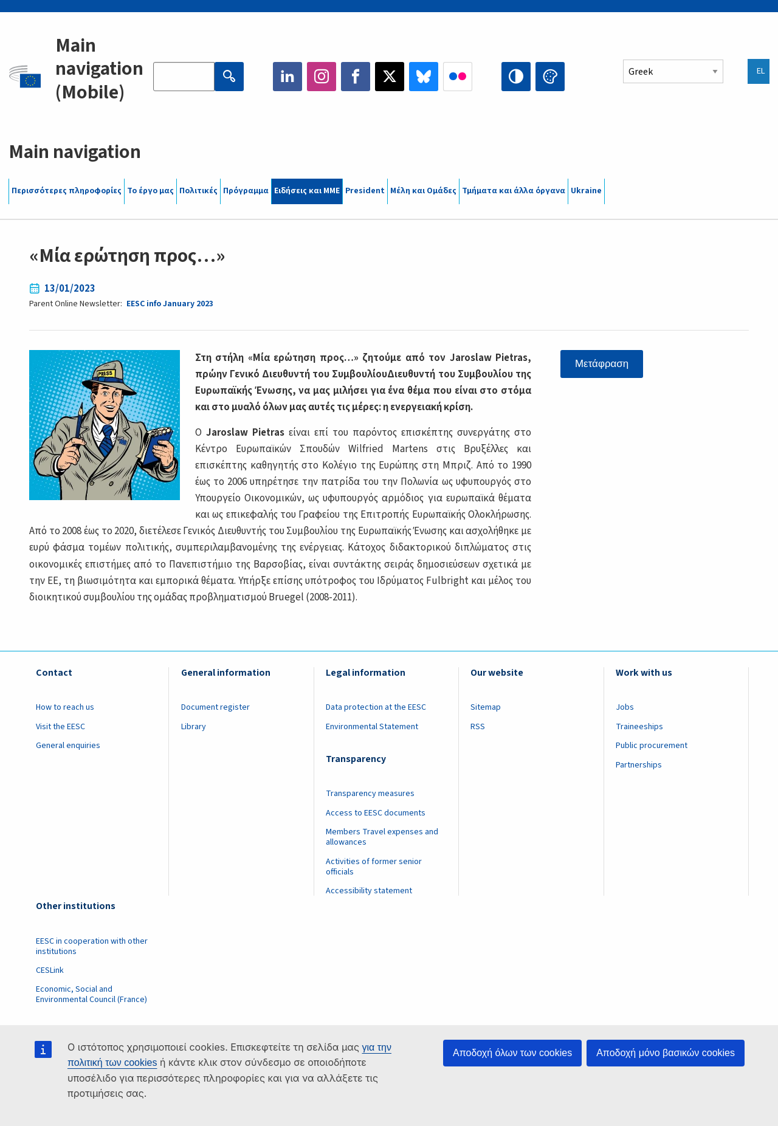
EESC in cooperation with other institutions (92, 946)
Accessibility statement (369, 891)
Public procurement (651, 746)
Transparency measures (370, 794)
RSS (477, 727)
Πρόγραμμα (246, 191)
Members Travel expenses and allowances (382, 837)
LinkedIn (287, 76)
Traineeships (639, 727)
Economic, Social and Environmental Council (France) (92, 994)
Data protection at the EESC (376, 707)
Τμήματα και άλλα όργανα (513, 191)
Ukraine (586, 191)
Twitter (389, 76)
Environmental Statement (372, 727)
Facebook (355, 76)
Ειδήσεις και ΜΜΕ (307, 191)
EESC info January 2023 (169, 304)
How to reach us (65, 707)
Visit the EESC (60, 727)
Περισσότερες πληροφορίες (67, 191)
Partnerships (639, 765)
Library (193, 727)
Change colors (550, 76)
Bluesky (423, 76)
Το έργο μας (150, 191)
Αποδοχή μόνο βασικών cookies (665, 1053)
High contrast (516, 76)
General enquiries (68, 746)
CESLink (50, 970)
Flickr (457, 76)
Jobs (625, 707)
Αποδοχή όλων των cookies (512, 1053)
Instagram (321, 76)
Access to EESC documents (375, 813)
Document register (215, 707)
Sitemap (485, 707)
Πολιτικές (198, 191)
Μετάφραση (601, 363)
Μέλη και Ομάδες (423, 191)
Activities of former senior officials (374, 867)
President (365, 191)
